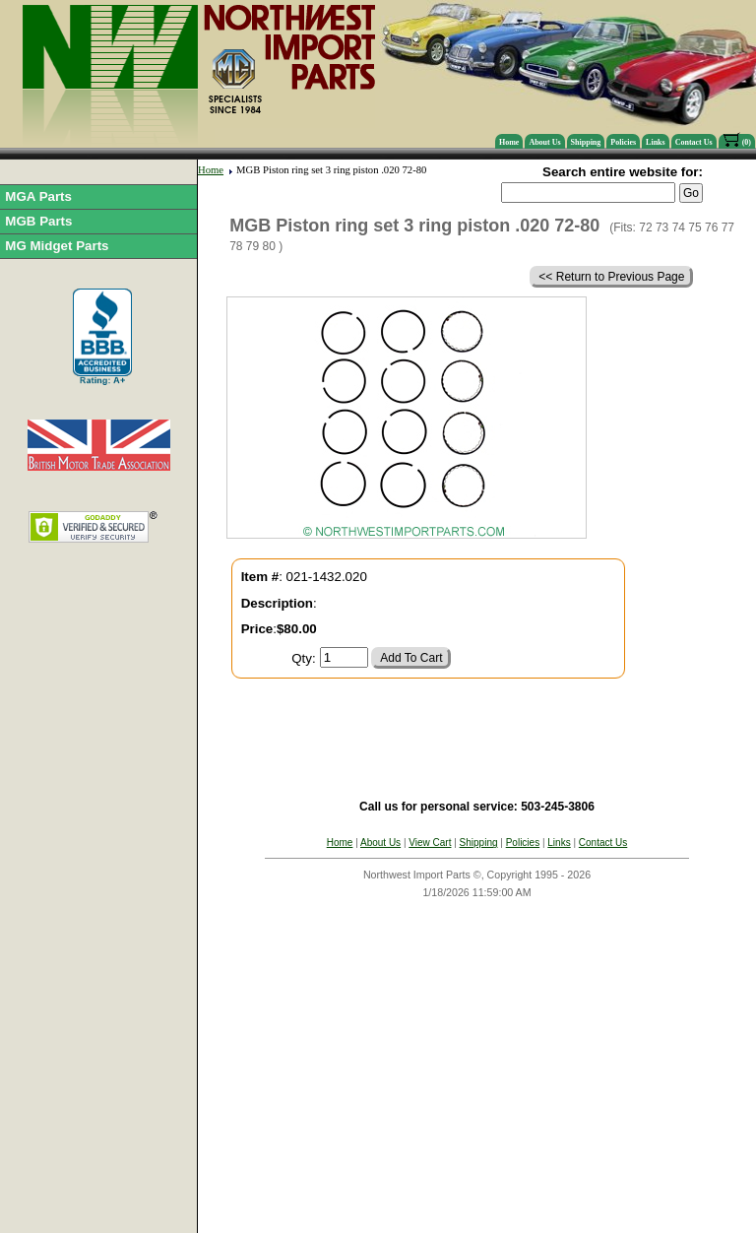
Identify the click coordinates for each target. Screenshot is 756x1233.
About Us (544, 142)
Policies (623, 142)
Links (655, 142)
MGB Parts (38, 221)
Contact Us (694, 142)
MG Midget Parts (56, 245)
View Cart (430, 842)
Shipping (586, 142)
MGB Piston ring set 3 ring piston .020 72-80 (331, 169)
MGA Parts (38, 196)
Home (509, 142)
